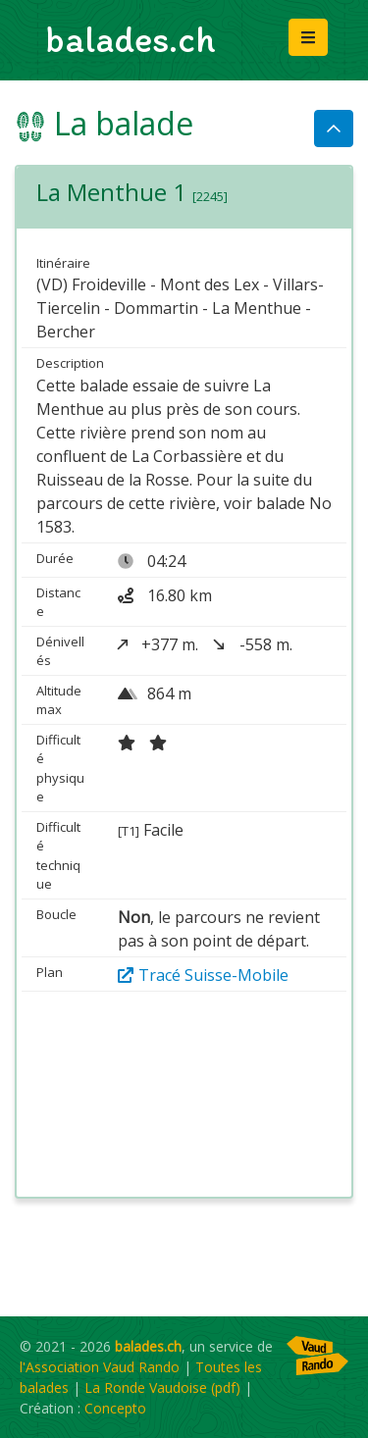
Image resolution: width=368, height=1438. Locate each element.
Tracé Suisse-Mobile (203, 975)
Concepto (115, 1408)
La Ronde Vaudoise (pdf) (162, 1387)
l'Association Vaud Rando (100, 1367)
